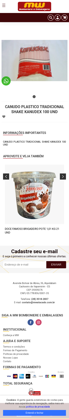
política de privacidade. (38, 406)
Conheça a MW (11, 335)
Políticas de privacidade (16, 354)
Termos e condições (14, 346)
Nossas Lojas (10, 357)
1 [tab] (34, 96)
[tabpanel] (34, 60)
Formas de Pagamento (15, 350)
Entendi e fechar (34, 413)
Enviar (56, 264)
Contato (7, 361)
